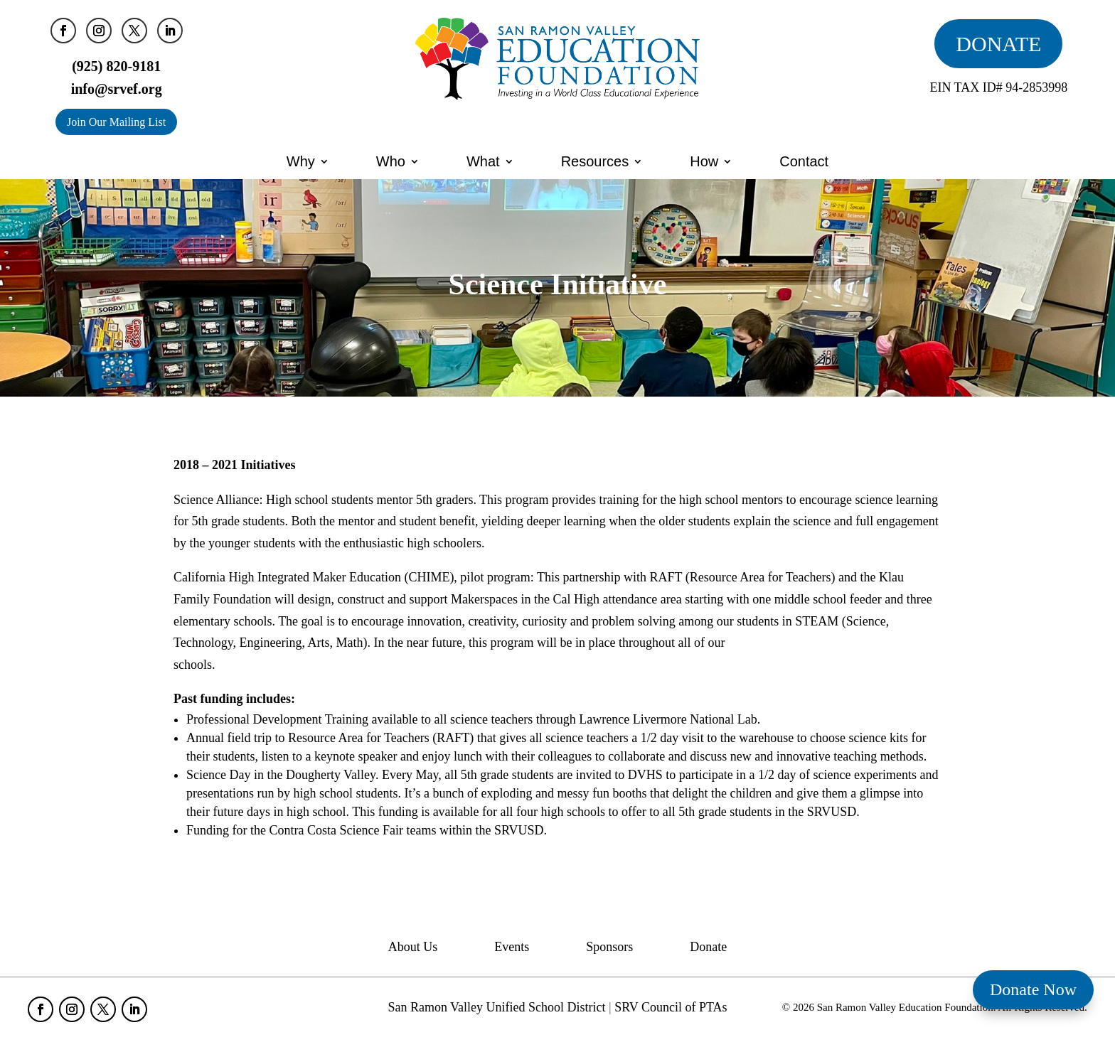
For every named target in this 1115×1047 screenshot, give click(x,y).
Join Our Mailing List (116, 122)
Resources (595, 161)
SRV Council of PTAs (670, 1007)
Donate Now (1033, 989)
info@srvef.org (116, 89)
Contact (803, 161)
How (704, 161)
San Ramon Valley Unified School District (496, 1007)
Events (511, 948)
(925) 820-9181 (116, 66)
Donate (708, 948)
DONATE (998, 43)
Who (390, 161)
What (483, 161)
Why (301, 161)
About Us (413, 948)
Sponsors (609, 948)
